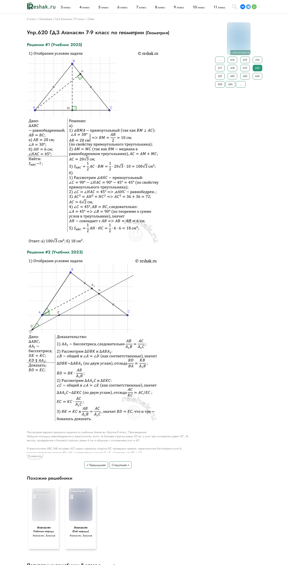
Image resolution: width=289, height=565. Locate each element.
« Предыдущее (96, 465)
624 (257, 76)
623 (245, 76)
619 (245, 68)
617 (220, 68)
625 (220, 84)
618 (232, 68)
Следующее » (120, 465)
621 (220, 76)
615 (245, 60)
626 (230, 84)
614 (232, 60)
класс (66, 7)
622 (232, 76)
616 (257, 60)
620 (257, 68)
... (220, 60)
